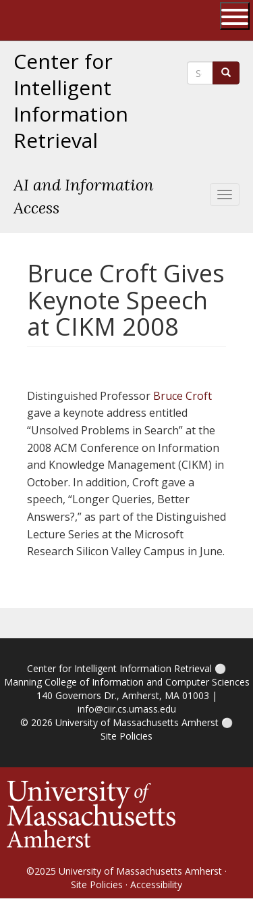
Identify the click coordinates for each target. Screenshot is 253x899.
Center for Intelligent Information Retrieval (70, 101)
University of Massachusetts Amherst (137, 722)
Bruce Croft (182, 395)
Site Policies (126, 735)
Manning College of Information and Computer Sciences (127, 681)
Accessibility (156, 884)
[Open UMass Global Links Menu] (235, 16)
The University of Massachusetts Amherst (65, 20)
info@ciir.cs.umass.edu (127, 708)
